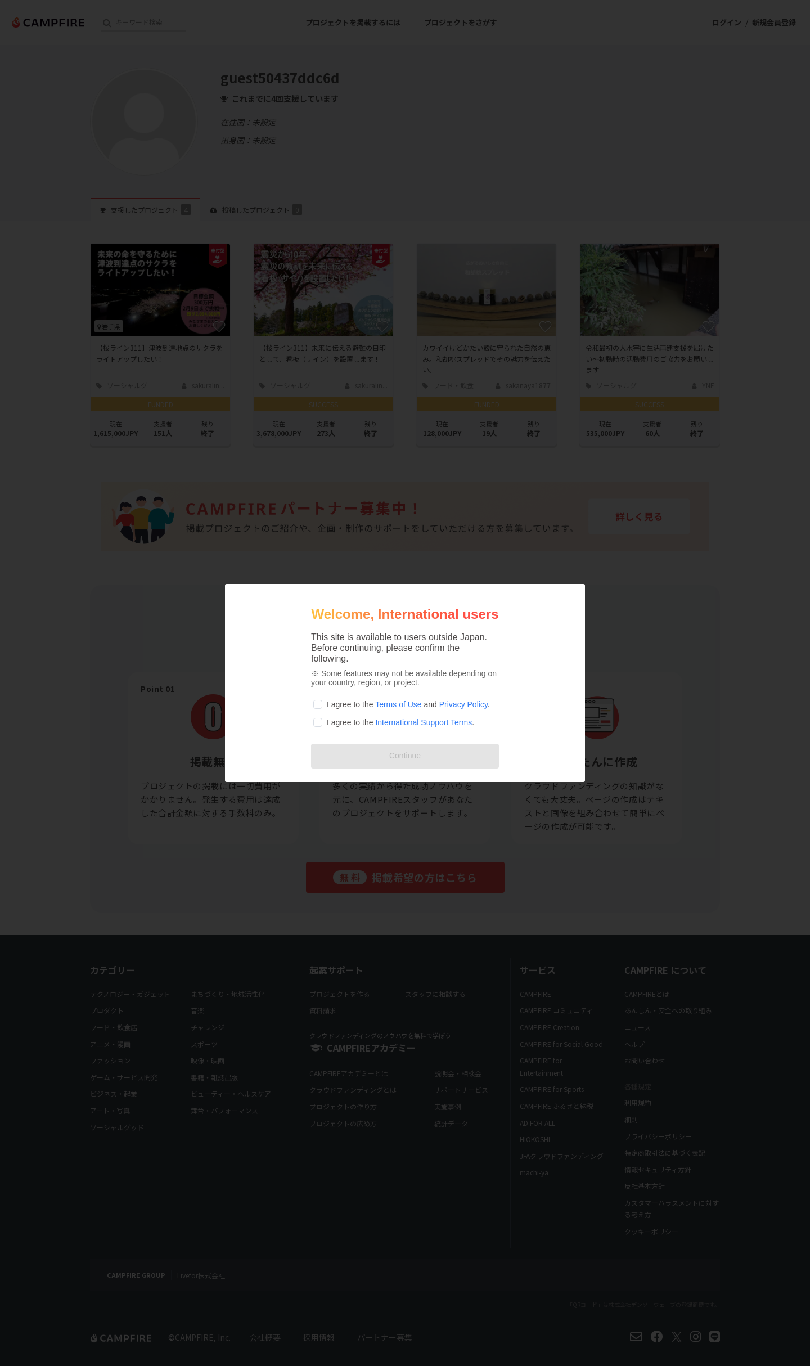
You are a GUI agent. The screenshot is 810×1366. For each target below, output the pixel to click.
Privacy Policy (463, 704)
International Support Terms (423, 722)
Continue (405, 755)
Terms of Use (398, 704)
